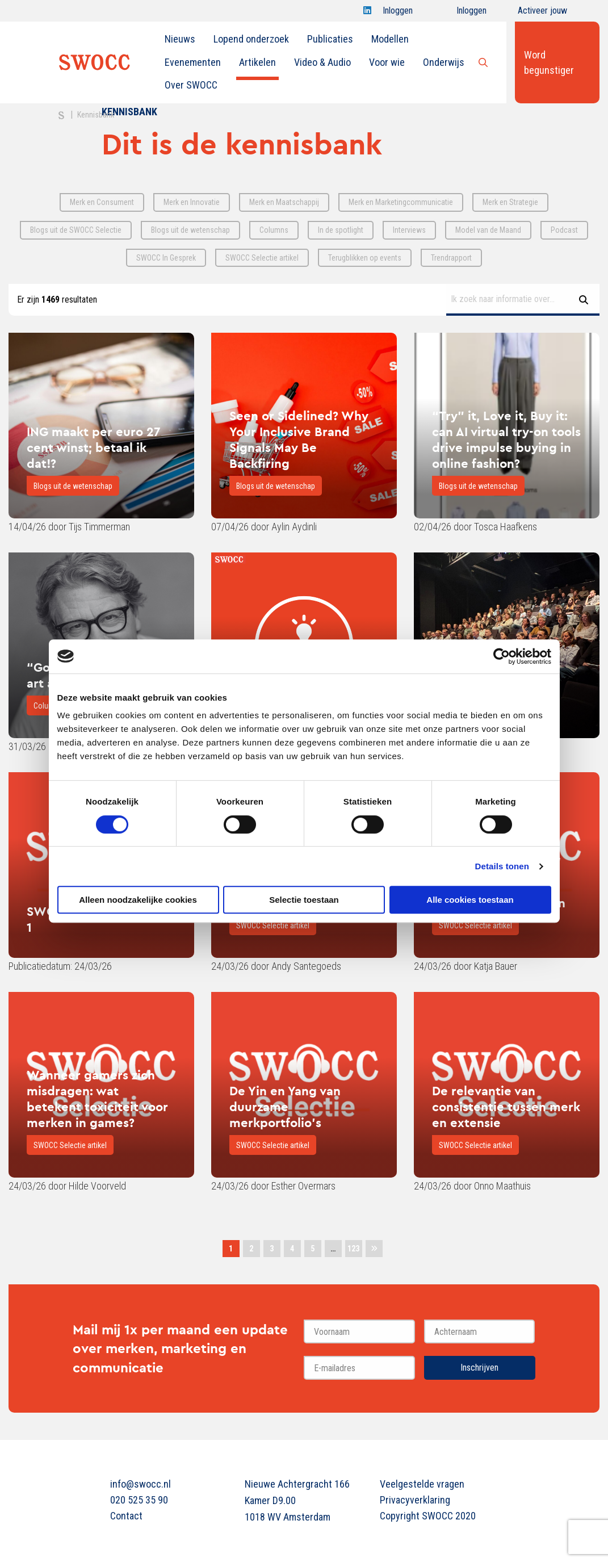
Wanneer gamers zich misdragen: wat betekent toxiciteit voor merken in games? (97, 1098)
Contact (126, 1516)
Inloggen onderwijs (461, 13)
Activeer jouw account (542, 13)
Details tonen (502, 866)
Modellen (390, 39)
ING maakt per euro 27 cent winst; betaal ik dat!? (94, 447)
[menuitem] (180, 39)
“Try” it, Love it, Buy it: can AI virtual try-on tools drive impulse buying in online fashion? (506, 439)
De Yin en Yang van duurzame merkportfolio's (285, 1106)
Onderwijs (443, 62)
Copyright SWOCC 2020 (428, 1516)
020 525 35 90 (139, 1500)
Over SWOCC (191, 85)
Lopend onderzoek (251, 39)
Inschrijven (479, 1367)
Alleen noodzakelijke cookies (138, 899)
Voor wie (387, 62)
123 (353, 1248)
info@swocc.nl (140, 1484)
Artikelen (257, 62)
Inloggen (398, 13)
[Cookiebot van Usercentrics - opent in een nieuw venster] (501, 656)
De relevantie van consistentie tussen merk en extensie (506, 1106)
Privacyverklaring (415, 1500)
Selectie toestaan (304, 899)
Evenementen (193, 62)
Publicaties (330, 39)
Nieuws (180, 39)
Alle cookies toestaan (469, 899)
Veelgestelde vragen (422, 1484)
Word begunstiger (549, 62)
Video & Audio (322, 62)
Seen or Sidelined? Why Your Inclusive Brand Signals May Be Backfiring (298, 439)
